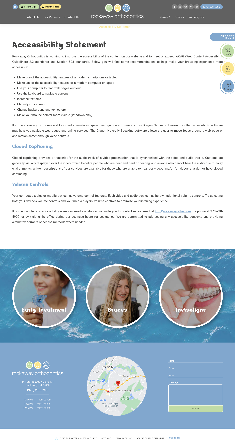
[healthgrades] (191, 6)
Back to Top (174, 438)
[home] (15, 6)
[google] (180, 6)
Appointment (226, 36)
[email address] (195, 368)
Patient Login (29, 7)
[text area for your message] (195, 395)
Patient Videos (50, 7)
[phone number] (195, 375)
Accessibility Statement (150, 438)
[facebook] (174, 6)
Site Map (106, 438)
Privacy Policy (124, 438)
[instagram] (196, 6)
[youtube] (185, 6)
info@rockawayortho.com (173, 211)
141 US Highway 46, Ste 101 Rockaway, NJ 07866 (38, 383)
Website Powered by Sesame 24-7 (76, 438)
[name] (195, 361)
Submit (195, 408)
